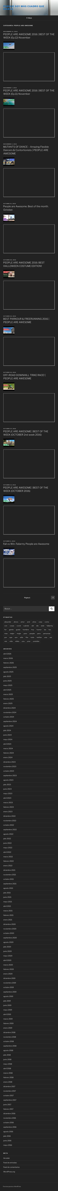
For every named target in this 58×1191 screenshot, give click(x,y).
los (50, 630)
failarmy (50, 626)
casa (40, 622)
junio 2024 (7, 735)
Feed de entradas (10, 1163)
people (32, 633)
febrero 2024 (8, 753)
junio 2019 (7, 1005)
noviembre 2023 (9, 766)
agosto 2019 (8, 996)
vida (11, 641)
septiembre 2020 (10, 938)
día (37, 626)
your (28, 641)
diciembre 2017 (9, 1086)
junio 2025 (7, 681)
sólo (21, 637)
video (17, 641)
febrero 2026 (8, 663)
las (45, 630)
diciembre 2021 (9, 870)
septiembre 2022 (10, 830)
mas (6, 633)
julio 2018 (7, 1055)
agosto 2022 (8, 834)
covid (19, 626)
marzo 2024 (8, 748)
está (42, 626)
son (16, 637)
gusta (18, 630)
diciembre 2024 (9, 708)
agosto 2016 (8, 1132)
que (10, 637)
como (47, 622)
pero (39, 633)
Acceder (6, 1158)
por (5, 637)
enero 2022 (7, 866)
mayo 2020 (7, 956)
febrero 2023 (8, 807)
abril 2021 (7, 906)
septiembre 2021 (9, 884)
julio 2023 (7, 785)
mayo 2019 (7, 1010)
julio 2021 (7, 893)
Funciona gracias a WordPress (12, 1186)
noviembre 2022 (9, 821)
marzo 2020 (8, 965)
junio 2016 (7, 1141)
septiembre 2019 (9, 992)
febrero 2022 (8, 861)
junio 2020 (7, 951)
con (5, 626)
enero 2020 (7, 974)
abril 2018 (7, 1068)
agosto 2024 (8, 726)
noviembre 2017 (9, 1091)
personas (46, 633)
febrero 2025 (8, 699)
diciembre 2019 (9, 978)
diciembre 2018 (9, 1032)
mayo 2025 (7, 685)
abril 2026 (7, 654)
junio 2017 (7, 1105)
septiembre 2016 (9, 1127)
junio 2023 (7, 789)
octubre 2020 (8, 933)
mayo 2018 (7, 1064)
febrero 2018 (8, 1077)
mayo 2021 (7, 902)
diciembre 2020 (9, 924)
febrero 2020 (8, 969)
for (5, 630)
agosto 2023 (8, 780)
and (28, 622)
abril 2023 (7, 798)
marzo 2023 (8, 802)
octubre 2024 (8, 717)
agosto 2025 (8, 672)
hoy (32, 630)
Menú (29, 18)
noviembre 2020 (9, 929)
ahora (16, 622)
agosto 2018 (8, 1050)
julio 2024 (7, 730)
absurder (7, 622)
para (25, 633)
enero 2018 (7, 1082)
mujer (19, 633)
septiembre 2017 (9, 1100)
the (27, 637)
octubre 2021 (8, 879)
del (32, 626)
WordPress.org (9, 1172)
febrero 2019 (8, 1023)
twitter (39, 637)
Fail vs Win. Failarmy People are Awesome (26, 543)
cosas (12, 626)
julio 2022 (7, 839)
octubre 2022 (8, 825)
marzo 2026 (8, 658)
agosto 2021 (8, 888)
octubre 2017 (8, 1095)
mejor (12, 633)
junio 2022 (7, 843)
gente (11, 630)
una (45, 637)
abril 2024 (7, 744)
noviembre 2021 (9, 875)
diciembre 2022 (9, 816)
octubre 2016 (8, 1122)
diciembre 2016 (9, 1113)
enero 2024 (7, 757)
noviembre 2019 (9, 983)
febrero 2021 (8, 915)
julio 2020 (7, 947)
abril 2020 (7, 960)
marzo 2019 (8, 1019)
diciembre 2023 (9, 762)
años (34, 622)
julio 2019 (7, 1001)
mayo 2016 (7, 1145)
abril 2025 (7, 690)
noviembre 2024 (9, 712)
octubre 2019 (8, 987)
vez (5, 641)
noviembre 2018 (9, 1037)
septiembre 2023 (10, 775)
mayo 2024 (7, 739)
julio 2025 (7, 676)
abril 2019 (7, 1014)
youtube (36, 641)
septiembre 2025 (10, 667)
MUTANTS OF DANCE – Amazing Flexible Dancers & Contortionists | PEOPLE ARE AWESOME (26, 150)
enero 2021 (7, 920)
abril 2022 (7, 852)
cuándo (26, 626)
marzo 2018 (8, 1073)
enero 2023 (7, 812)
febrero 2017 (8, 1109)
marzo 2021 (7, 911)
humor (39, 630)
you (23, 641)
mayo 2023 (7, 793)
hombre (26, 630)
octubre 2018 (8, 1041)
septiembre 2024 (10, 721)
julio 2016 (7, 1136)
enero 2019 (7, 1028)
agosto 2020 (8, 942)
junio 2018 (7, 1059)
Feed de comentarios (11, 1167)
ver (51, 637)
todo (32, 637)
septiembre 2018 (9, 1046)
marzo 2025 (8, 694)
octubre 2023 (8, 771)
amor (23, 622)
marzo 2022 (8, 857)
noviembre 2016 (9, 1118)
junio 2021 (7, 897)
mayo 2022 (7, 848)
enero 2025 (7, 703)
